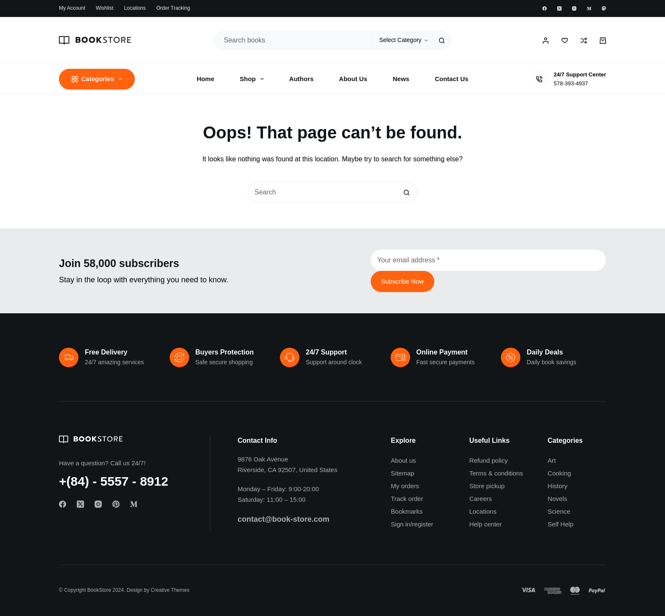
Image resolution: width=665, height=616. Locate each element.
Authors (301, 78)
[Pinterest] (116, 504)
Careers (480, 498)
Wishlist (104, 8)
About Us (353, 78)
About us (403, 460)
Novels (557, 498)
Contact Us (451, 78)
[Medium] (589, 8)
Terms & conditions (496, 473)
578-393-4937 (570, 83)
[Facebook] (544, 8)
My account (72, 8)
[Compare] (584, 40)
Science (559, 511)
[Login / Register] (545, 40)
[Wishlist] (565, 40)
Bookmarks (407, 511)
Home (206, 78)
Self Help (560, 524)
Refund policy (488, 460)
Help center (485, 524)
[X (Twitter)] (559, 8)
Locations (134, 8)
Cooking (559, 473)
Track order (407, 498)
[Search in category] (402, 40)
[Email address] (488, 260)
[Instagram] (574, 8)
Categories (99, 79)
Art (552, 460)
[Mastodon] (604, 8)
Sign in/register (412, 524)
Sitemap (402, 473)
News (401, 78)
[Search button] (441, 40)
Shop (253, 79)
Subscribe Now (402, 281)
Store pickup (486, 485)
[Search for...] (293, 40)
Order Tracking (173, 8)
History (557, 485)
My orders (405, 485)
